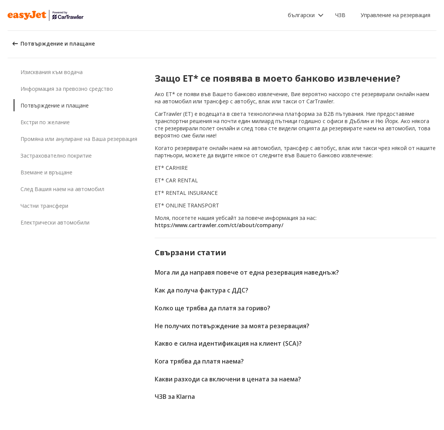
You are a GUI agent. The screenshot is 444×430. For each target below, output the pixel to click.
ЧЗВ (340, 15)
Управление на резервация (395, 15)
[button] (305, 15)
